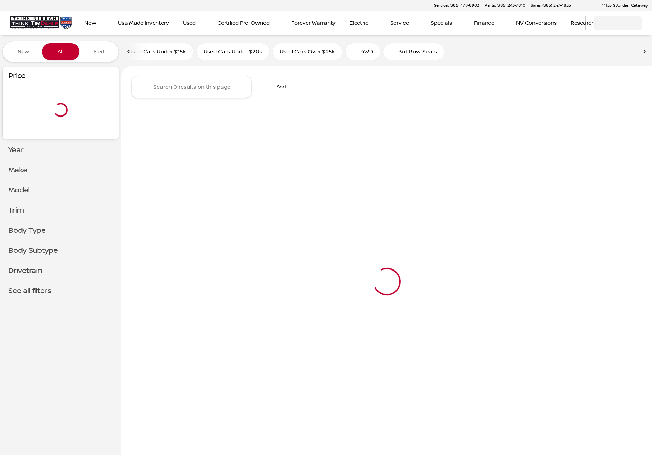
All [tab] (61, 52)
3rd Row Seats (413, 52)
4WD (363, 52)
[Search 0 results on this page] (191, 87)
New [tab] (23, 52)
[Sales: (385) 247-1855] (550, 5)
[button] (586, 5)
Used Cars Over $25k (307, 52)
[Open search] (571, 23)
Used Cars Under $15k (157, 52)
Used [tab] (97, 52)
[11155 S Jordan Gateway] (621, 5)
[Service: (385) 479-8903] (456, 5)
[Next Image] (644, 52)
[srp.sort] (278, 87)
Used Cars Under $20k (232, 52)
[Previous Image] (129, 52)
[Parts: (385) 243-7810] (505, 5)
